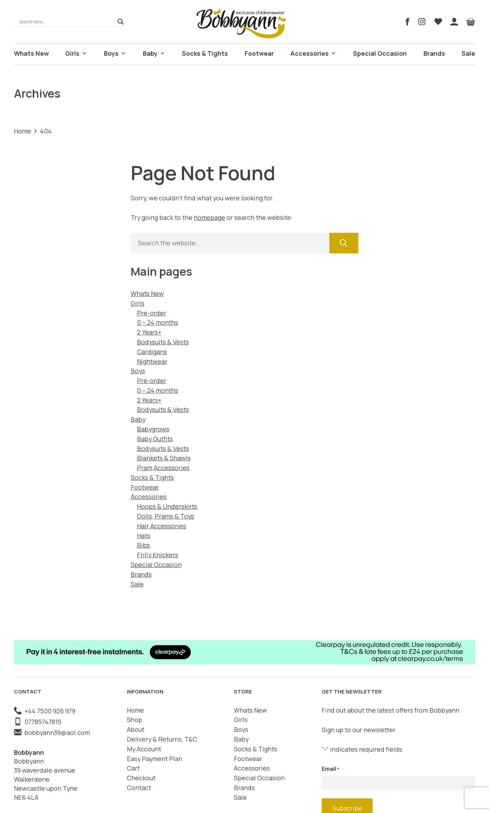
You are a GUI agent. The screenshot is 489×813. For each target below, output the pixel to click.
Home (22, 130)
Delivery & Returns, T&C (162, 739)
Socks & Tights (206, 53)
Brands (433, 53)
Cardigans (152, 351)
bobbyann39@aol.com (52, 732)
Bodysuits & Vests (163, 341)
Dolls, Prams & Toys (165, 516)
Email (330, 768)
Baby (155, 53)
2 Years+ (149, 332)
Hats (143, 535)
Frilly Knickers (157, 554)
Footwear (260, 53)
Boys (115, 53)
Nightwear (152, 360)
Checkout (141, 777)
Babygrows (153, 428)
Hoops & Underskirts (167, 506)
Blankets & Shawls (164, 457)
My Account (144, 748)
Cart (133, 768)
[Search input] (66, 21)
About (135, 729)
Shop (134, 719)
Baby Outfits (155, 438)
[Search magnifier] (120, 21)
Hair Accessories (161, 525)
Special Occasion (379, 53)
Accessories (313, 53)
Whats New (30, 53)
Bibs (143, 544)
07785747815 (37, 721)
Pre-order (151, 312)
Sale (468, 53)
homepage (209, 217)
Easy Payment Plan (154, 758)
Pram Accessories (163, 467)
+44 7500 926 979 (44, 710)
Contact (139, 787)
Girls (75, 53)
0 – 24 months (157, 322)
